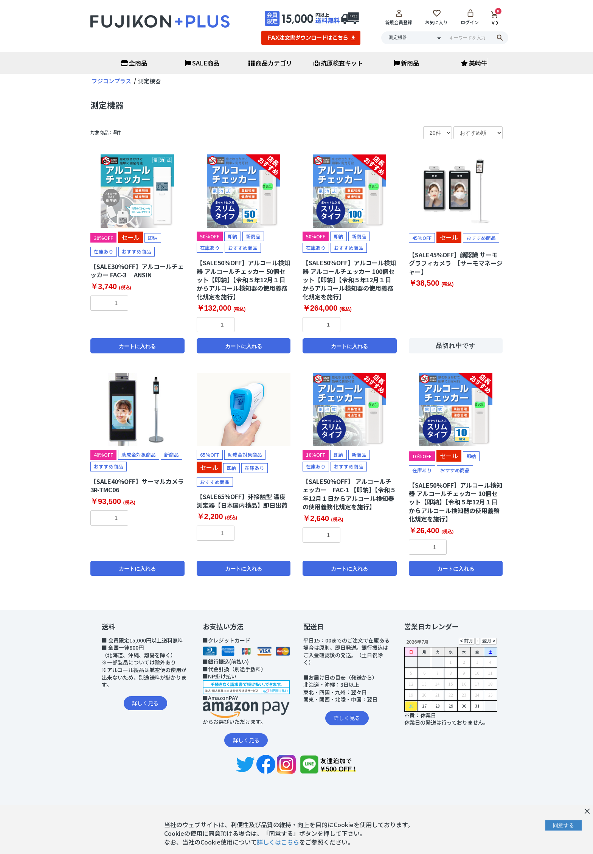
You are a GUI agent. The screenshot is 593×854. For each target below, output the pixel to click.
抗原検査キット (338, 62)
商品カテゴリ (270, 62)
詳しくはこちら (278, 841)
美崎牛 (474, 62)
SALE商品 (202, 62)
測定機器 (107, 105)
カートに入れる (137, 346)
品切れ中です (456, 345)
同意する (563, 825)
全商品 (134, 62)
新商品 (406, 62)
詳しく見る (145, 703)
